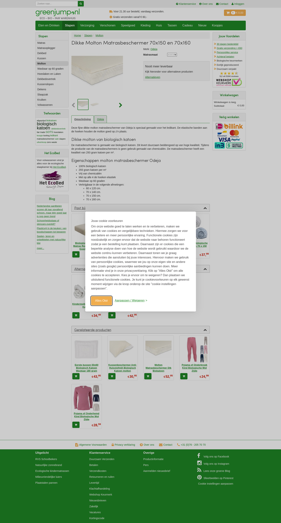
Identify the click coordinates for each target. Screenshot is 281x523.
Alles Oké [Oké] (101, 300)
